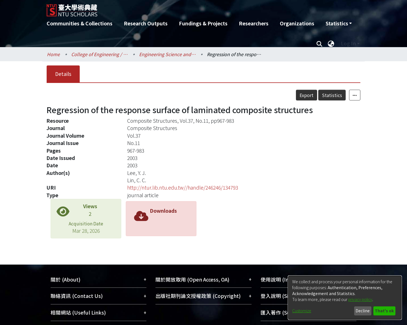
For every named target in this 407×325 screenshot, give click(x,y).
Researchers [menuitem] (254, 23)
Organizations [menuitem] (297, 23)
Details (63, 73)
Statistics (332, 95)
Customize (301, 310)
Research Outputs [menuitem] (146, 23)
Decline (363, 310)
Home (53, 54)
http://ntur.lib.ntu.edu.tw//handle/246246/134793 (182, 187)
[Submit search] (319, 43)
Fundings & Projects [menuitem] (203, 23)
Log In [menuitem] (348, 43)
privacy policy (360, 299)
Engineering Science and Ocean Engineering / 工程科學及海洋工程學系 (167, 54)
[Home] (173, 8)
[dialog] (344, 297)
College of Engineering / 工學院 (99, 54)
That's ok (384, 310)
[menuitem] (339, 23)
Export (306, 95)
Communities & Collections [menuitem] (79, 23)
